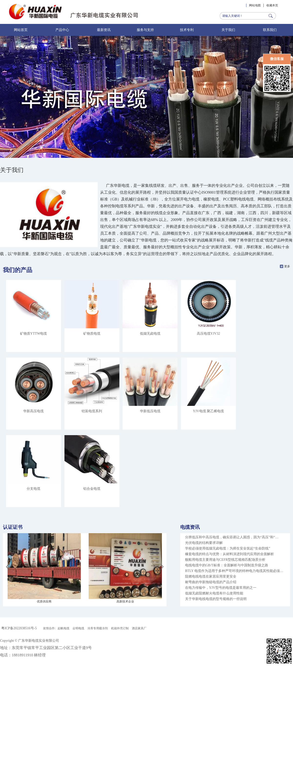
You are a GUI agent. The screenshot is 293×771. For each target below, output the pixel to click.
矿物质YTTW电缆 (33, 333)
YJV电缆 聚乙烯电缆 (208, 411)
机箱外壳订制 (120, 628)
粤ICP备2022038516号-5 (19, 628)
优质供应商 (44, 601)
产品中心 (62, 30)
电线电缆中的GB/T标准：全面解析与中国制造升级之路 (226, 565)
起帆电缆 (63, 628)
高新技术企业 (125, 601)
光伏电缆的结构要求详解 (204, 543)
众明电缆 (78, 628)
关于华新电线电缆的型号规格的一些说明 (216, 599)
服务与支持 (145, 30)
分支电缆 (33, 489)
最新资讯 (104, 30)
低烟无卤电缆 (150, 333)
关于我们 (228, 30)
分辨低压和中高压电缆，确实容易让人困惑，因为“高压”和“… (232, 537)
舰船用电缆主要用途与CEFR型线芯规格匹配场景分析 (225, 559)
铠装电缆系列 (92, 411)
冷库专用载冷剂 (97, 628)
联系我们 (270, 30)
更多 (287, 266)
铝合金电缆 (91, 489)
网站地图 (255, 5)
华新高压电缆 (33, 411)
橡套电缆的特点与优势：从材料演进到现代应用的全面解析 (229, 554)
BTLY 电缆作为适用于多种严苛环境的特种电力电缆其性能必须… (234, 571)
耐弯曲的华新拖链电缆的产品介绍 (210, 582)
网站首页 (21, 30)
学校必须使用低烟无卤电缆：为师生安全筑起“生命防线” (227, 548)
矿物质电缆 (91, 333)
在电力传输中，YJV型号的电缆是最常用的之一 (220, 588)
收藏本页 (272, 5)
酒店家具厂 (139, 628)
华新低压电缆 (150, 411)
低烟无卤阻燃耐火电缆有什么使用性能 (214, 593)
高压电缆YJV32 (208, 333)
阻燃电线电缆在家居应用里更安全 (210, 576)
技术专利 (187, 30)
